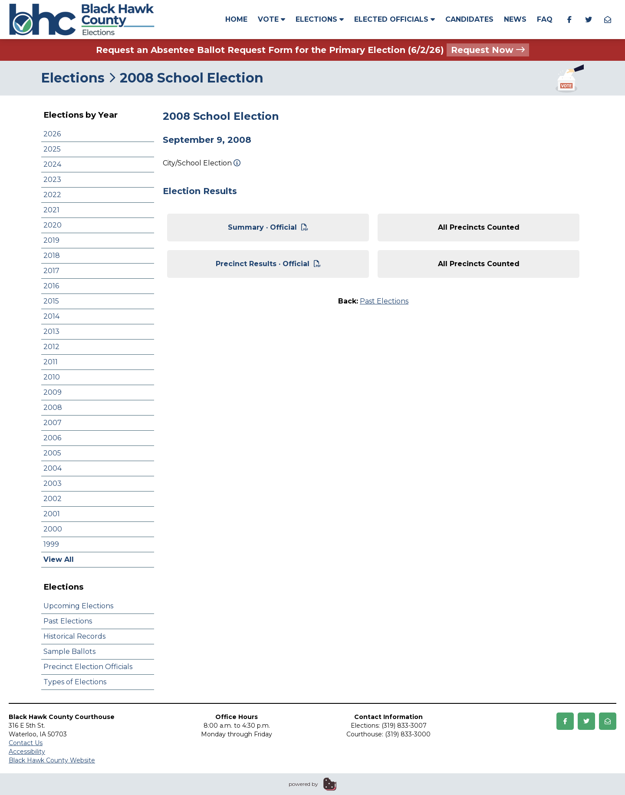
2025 (52, 149)
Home (236, 19)
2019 (51, 240)
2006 (52, 438)
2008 (52, 407)
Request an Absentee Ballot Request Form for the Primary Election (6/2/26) (312, 49)
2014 (51, 316)
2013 (51, 331)
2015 (51, 301)
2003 (52, 483)
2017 (51, 271)
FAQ (545, 19)
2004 (52, 468)
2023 (52, 179)
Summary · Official (268, 227)
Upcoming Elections (78, 606)
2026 (52, 134)
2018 (51, 255)
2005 (52, 453)
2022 (52, 195)
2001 (51, 514)
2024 (52, 164)
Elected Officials (394, 19)
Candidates (469, 19)
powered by (303, 784)
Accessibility (27, 751)
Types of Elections (74, 682)
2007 (52, 423)
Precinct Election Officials (87, 667)
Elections (320, 19)
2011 (50, 362)
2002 (52, 499)
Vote (271, 19)
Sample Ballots (69, 651)
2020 (52, 225)
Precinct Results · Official (268, 264)
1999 (51, 544)
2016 (51, 286)
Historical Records (74, 636)
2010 (51, 377)
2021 (51, 210)
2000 (52, 529)
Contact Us (26, 743)
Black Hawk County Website (52, 760)
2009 (52, 392)
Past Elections (67, 621)
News (515, 19)
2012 (51, 347)
